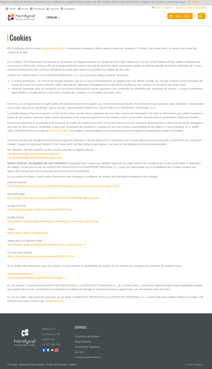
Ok (189, 1)
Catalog (53, 17)
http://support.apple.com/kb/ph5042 (27, 232)
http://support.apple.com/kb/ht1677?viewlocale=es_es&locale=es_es (46, 244)
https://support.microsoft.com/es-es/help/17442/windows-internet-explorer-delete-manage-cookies (63, 186)
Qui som (79, 352)
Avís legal (12, 364)
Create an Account (195, 7)
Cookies (72, 364)
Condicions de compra (87, 336)
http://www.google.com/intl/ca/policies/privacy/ (33, 153)
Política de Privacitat (56, 364)
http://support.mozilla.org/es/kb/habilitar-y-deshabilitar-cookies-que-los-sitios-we (53, 221)
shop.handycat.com (53, 48)
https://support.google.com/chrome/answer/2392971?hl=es (41, 256)
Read (195, 1)
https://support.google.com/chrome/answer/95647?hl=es (39, 209)
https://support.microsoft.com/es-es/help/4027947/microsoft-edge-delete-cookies (53, 197)
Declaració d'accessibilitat (31, 364)
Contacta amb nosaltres (88, 357)
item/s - (179, 16)
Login (179, 7)
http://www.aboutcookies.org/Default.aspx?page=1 (36, 277)
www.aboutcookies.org (20, 273)
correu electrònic (59, 130)
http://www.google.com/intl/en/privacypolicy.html (34, 157)
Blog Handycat (83, 341)
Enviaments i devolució (87, 346)
